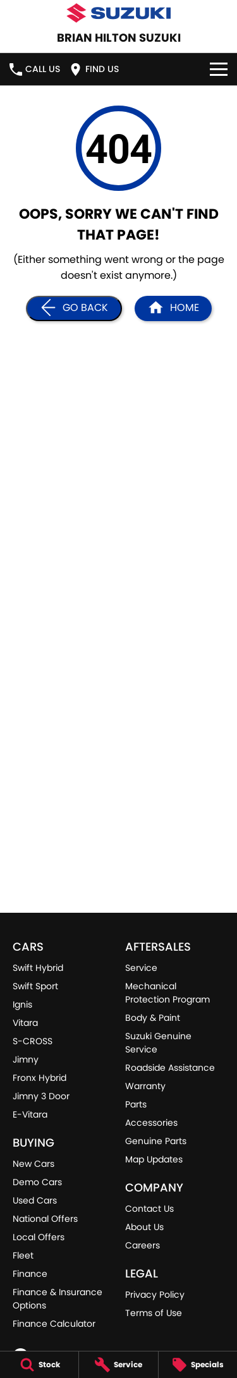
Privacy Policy (155, 1294)
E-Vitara (30, 1114)
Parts (136, 1104)
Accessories (151, 1122)
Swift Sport (35, 986)
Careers (142, 1245)
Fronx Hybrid (39, 1077)
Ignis (22, 1004)
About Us (144, 1227)
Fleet (23, 1255)
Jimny (26, 1059)
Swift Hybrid (38, 967)
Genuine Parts (155, 1141)
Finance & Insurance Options (57, 1299)
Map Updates (154, 1159)
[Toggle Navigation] (219, 69)
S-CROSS (32, 1041)
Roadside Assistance (170, 1067)
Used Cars (35, 1200)
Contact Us (149, 1208)
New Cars (33, 1163)
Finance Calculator (54, 1323)
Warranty (145, 1086)
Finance (30, 1273)
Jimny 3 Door (41, 1096)
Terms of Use (153, 1313)
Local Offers (38, 1237)
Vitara (25, 1022)
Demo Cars (37, 1182)
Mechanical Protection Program (167, 993)
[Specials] (198, 1364)
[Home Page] (173, 308)
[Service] (118, 1364)
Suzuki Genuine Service (158, 1043)
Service (141, 967)
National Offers (45, 1218)
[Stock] (39, 1364)
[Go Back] (74, 308)
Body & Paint (152, 1017)
